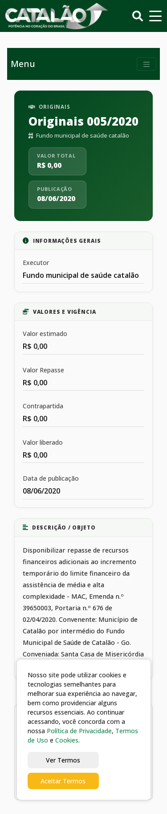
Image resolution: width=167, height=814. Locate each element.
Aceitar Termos (63, 781)
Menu (23, 64)
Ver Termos (63, 760)
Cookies (66, 740)
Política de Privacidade (79, 731)
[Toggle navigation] (146, 64)
